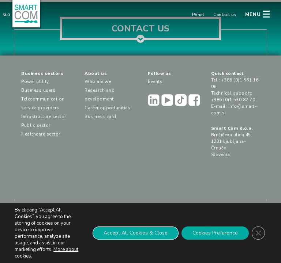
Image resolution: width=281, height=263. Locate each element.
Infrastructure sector (43, 116)
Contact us (224, 15)
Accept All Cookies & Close (136, 232)
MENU (253, 14)
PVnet (198, 15)
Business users (38, 90)
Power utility (35, 81)
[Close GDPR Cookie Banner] (258, 233)
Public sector (35, 125)
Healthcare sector (40, 134)
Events (155, 81)
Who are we (98, 81)
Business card (100, 116)
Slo (6, 15)
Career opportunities (107, 108)
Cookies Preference (215, 232)
